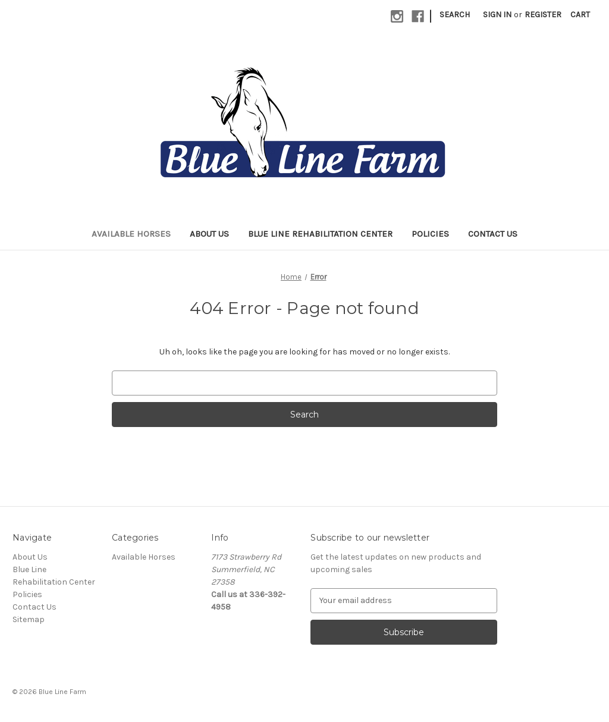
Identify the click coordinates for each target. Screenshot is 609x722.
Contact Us (492, 233)
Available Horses (131, 233)
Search (455, 15)
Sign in (497, 15)
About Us (209, 233)
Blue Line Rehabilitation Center (320, 233)
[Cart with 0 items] (580, 14)
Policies (430, 233)
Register (543, 15)
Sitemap (28, 619)
